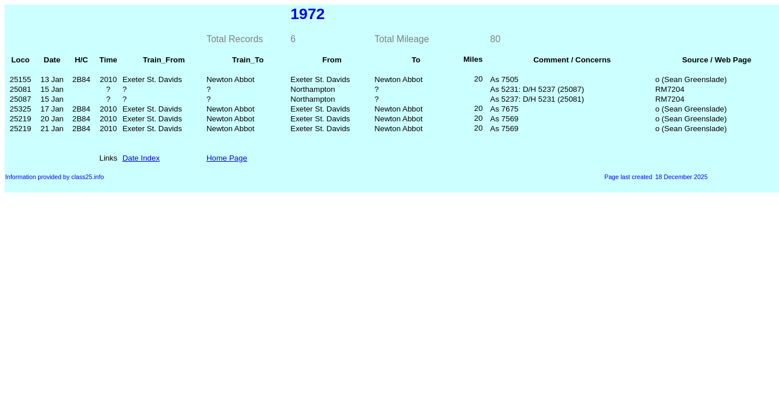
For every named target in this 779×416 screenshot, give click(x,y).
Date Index (141, 158)
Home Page (226, 158)
